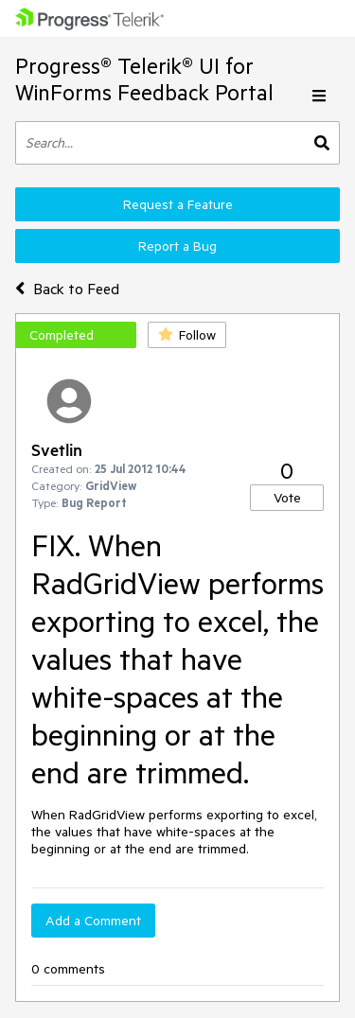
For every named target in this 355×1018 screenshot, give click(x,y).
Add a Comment (93, 920)
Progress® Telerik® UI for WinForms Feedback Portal (144, 79)
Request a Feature (178, 204)
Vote (287, 497)
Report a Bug (177, 245)
